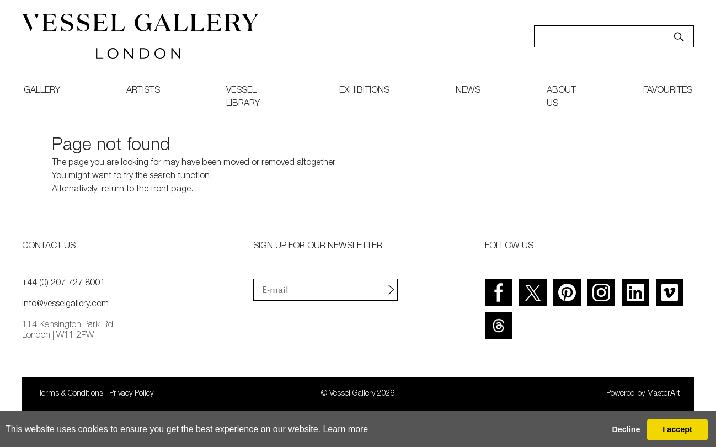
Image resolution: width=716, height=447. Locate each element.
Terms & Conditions (71, 394)
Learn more (345, 429)
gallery (42, 91)
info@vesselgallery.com (65, 304)
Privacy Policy (131, 394)
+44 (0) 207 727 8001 (63, 283)
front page (171, 189)
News (468, 91)
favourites (667, 91)
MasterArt (663, 394)
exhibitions (364, 91)
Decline (626, 429)
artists (143, 91)
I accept (677, 429)
